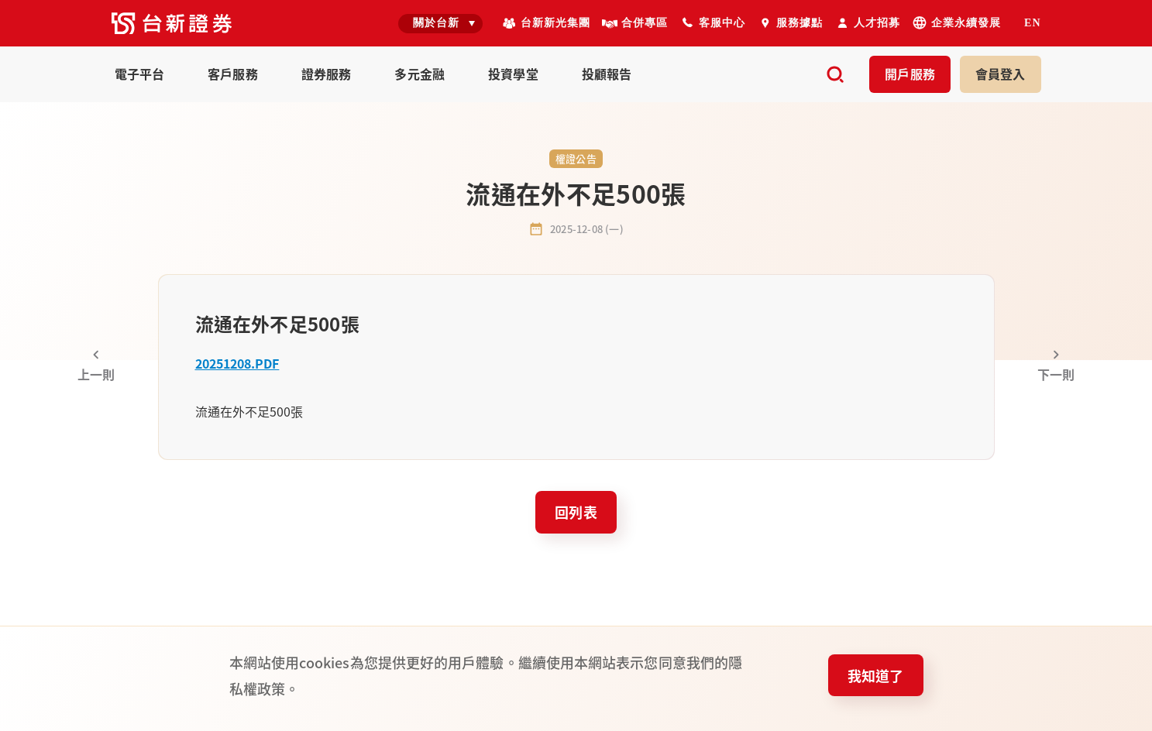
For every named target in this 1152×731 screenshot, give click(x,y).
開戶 (910, 73)
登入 (1000, 73)
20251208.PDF (237, 363)
